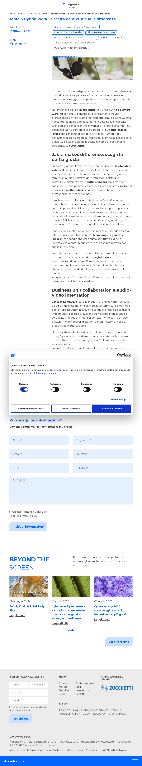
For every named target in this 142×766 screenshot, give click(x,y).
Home (12, 13)
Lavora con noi (83, 690)
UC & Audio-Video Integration (70, 48)
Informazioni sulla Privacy (23, 750)
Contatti (80, 694)
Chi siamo (64, 683)
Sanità (91, 37)
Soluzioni (64, 690)
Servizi (62, 694)
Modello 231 (102, 750)
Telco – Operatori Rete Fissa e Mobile (74, 42)
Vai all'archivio (119, 642)
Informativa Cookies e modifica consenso (62, 750)
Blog (23, 13)
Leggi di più (17, 615)
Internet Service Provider (68, 32)
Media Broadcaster (87, 27)
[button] (69, 630)
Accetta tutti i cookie (111, 408)
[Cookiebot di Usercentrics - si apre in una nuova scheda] (119, 355)
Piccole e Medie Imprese (101, 32)
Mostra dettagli (118, 399)
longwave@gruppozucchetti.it (42, 745)
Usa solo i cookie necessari (30, 408)
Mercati (63, 687)
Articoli (33, 13)
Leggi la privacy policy (23, 515)
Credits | (90, 750)
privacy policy (23, 710)
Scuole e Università (111, 37)
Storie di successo (85, 683)
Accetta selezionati (71, 408)
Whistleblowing (119, 750)
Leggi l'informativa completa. (41, 373)
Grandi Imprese (62, 27)
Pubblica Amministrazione (68, 37)
